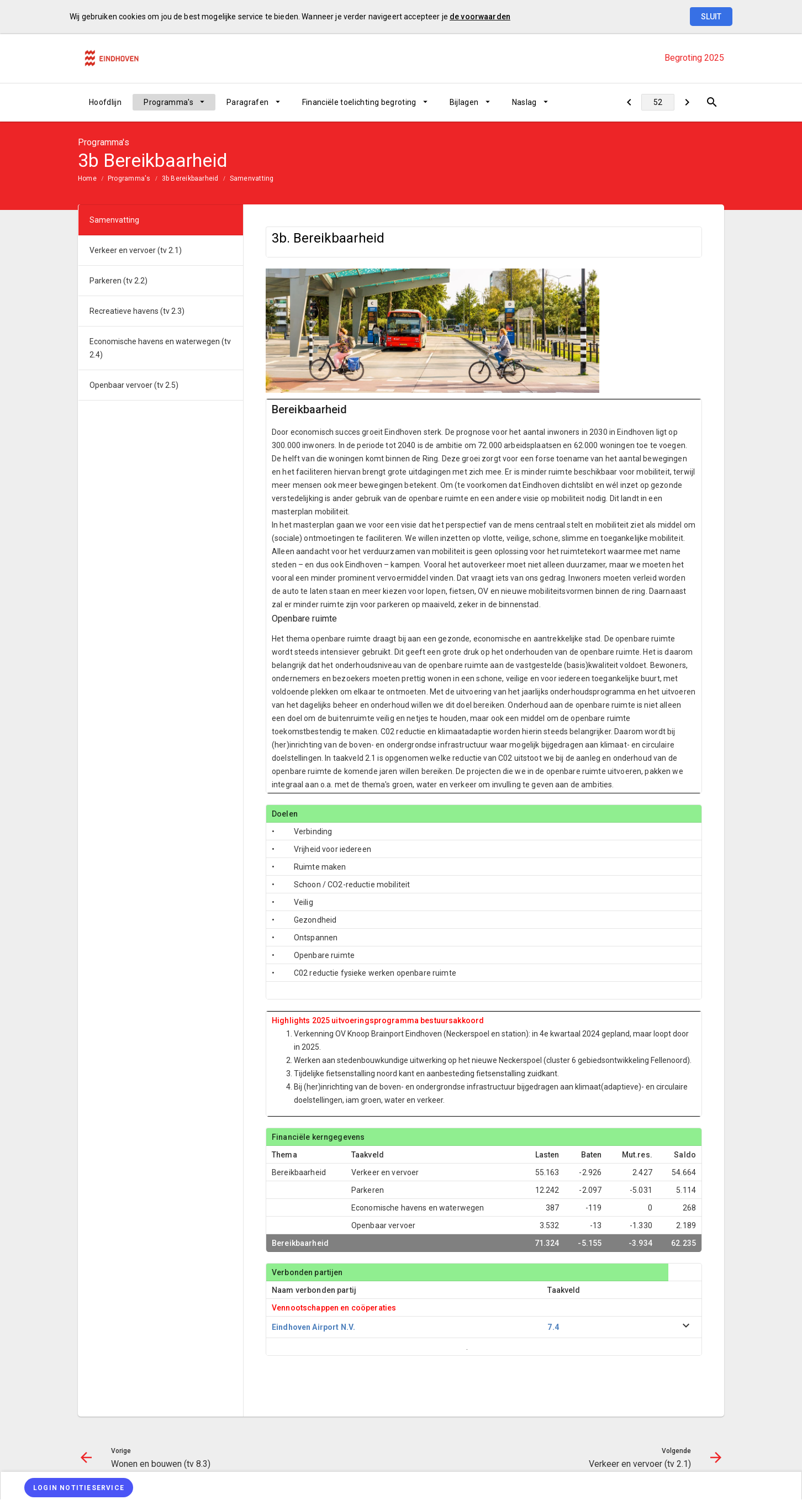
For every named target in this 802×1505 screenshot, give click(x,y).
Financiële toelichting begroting (359, 102)
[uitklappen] (686, 1327)
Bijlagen (464, 102)
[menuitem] (105, 102)
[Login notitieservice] (79, 1487)
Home (87, 178)
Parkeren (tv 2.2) (118, 280)
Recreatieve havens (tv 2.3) (136, 311)
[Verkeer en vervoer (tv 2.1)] (686, 102)
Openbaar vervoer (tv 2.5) (133, 385)
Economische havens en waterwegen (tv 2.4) (160, 348)
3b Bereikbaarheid (190, 178)
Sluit (711, 16)
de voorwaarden (480, 16)
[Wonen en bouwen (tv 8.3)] (628, 102)
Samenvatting (252, 178)
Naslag (524, 102)
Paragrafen (247, 102)
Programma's (168, 102)
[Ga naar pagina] (657, 102)
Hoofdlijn (105, 102)
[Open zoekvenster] (711, 102)
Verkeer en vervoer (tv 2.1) (135, 250)
